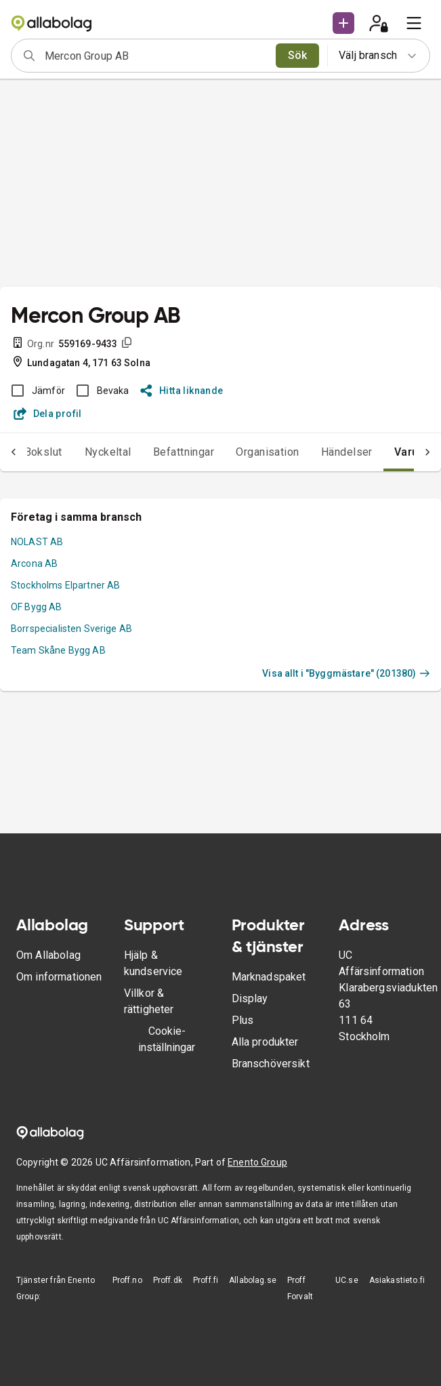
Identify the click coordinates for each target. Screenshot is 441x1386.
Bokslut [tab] (43, 452)
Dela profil (48, 414)
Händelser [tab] (347, 452)
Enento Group (257, 1162)
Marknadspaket (269, 976)
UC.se (346, 1280)
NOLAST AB (37, 541)
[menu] (414, 23)
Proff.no (127, 1280)
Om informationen (59, 976)
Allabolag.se (252, 1280)
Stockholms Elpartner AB (65, 585)
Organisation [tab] (267, 452)
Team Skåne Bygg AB (58, 650)
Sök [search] (298, 55)
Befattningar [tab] (184, 452)
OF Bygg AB (36, 606)
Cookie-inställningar (166, 1039)
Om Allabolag (48, 955)
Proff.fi (205, 1280)
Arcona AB (34, 563)
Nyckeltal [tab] (108, 452)
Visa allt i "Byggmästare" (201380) (346, 673)
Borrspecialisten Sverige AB (71, 628)
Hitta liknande (182, 390)
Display (250, 998)
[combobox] (155, 55)
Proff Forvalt (300, 1288)
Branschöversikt (271, 1063)
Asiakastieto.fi (397, 1280)
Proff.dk (167, 1280)
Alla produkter (265, 1041)
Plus (243, 1020)
